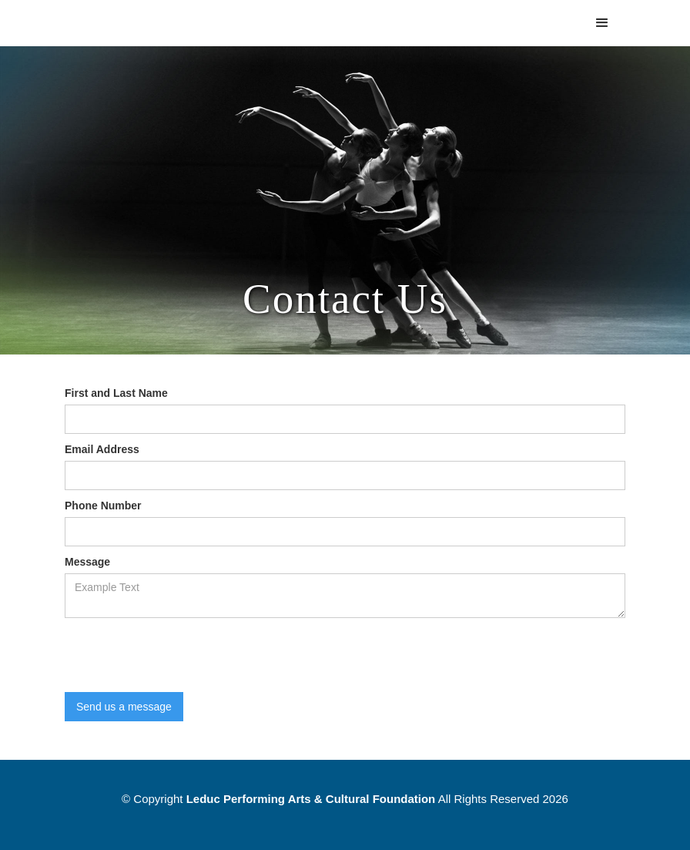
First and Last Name (116, 393)
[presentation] (182, 656)
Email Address (102, 449)
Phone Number (103, 505)
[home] (152, 8)
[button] (602, 23)
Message (87, 562)
